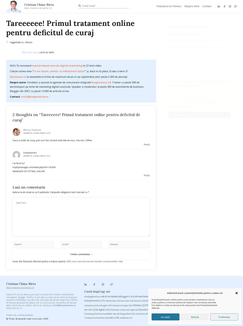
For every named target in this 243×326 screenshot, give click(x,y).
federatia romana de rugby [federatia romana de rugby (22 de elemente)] (124, 290)
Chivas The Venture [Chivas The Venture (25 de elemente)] (161, 286)
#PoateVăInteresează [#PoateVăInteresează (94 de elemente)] (147, 277)
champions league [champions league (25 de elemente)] (122, 286)
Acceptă (165, 317)
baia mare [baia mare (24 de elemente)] (127, 281)
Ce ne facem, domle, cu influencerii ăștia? (59, 71)
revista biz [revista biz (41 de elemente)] (142, 294)
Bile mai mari (30, 52)
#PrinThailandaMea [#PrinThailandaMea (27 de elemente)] (171, 277)
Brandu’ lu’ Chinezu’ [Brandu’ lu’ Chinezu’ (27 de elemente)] (192, 281)
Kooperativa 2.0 (101, 82)
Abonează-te (18, 77)
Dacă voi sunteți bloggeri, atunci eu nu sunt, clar (194, 46)
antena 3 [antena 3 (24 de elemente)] (221, 277)
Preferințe (224, 317)
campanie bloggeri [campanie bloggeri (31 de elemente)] (223, 281)
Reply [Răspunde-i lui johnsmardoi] (147, 175)
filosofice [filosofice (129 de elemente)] (146, 290)
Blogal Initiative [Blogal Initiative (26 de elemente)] (154, 281)
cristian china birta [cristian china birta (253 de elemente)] (195, 285)
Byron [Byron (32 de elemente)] (208, 281)
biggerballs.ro (17, 42)
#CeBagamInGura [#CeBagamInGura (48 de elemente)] (94, 277)
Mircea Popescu (32, 129)
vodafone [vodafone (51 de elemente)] (126, 298)
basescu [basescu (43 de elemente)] (140, 281)
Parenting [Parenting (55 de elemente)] (90, 294)
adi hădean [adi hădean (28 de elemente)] (208, 277)
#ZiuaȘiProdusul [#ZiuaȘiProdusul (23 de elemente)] (192, 277)
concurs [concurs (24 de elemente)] (177, 286)
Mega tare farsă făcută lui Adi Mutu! (188, 34)
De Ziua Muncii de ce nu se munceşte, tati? (192, 52)
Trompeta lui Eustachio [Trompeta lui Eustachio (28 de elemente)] (96, 298)
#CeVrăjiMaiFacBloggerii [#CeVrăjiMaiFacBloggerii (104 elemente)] (119, 277)
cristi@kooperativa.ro (34, 96)
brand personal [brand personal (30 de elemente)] (173, 281)
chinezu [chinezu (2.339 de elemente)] (141, 286)
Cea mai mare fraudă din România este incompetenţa (197, 40)
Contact (206, 6)
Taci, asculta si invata (181, 58)
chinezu (28, 42)
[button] (236, 293)
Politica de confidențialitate (19, 313)
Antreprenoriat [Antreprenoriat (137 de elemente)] (94, 281)
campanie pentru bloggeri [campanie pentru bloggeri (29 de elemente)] (97, 286)
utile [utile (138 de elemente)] (114, 298)
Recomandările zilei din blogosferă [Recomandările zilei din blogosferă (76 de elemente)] (116, 294)
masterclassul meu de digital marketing (57, 65)
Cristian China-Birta (39, 6)
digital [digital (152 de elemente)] (104, 290)
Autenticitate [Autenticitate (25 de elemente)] (112, 281)
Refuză (195, 317)
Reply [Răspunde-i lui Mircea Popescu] (147, 144)
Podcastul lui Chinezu (169, 6)
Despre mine (191, 6)
